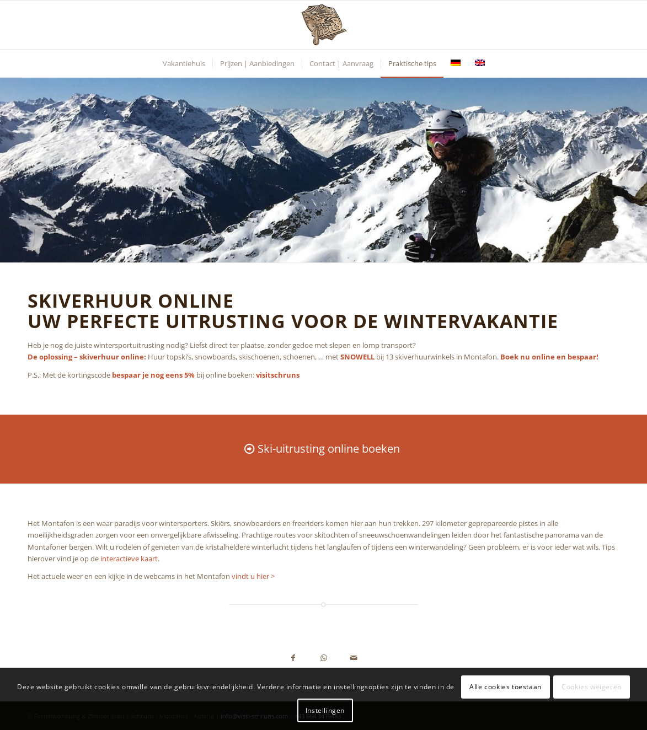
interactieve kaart (129, 558)
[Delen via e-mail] (354, 658)
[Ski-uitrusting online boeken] (323, 449)
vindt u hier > (253, 576)
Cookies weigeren (592, 686)
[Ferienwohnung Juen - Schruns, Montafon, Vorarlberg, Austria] (323, 25)
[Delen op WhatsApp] (323, 658)
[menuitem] (184, 63)
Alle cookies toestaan (505, 686)
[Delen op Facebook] (293, 658)
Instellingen (325, 710)
